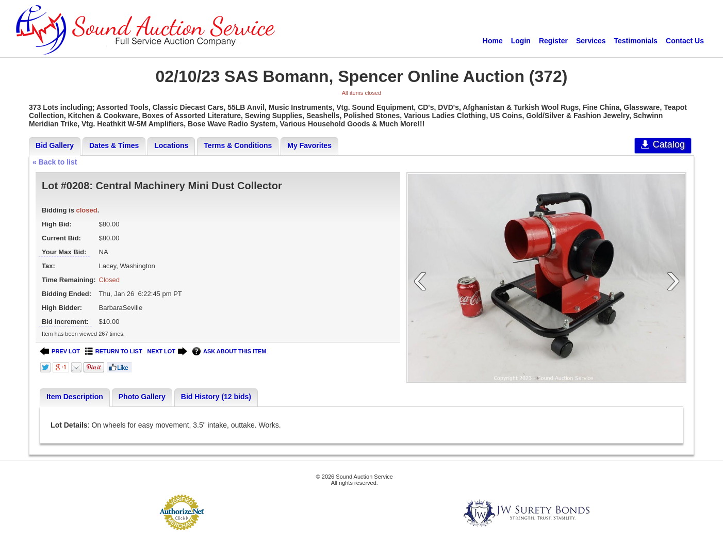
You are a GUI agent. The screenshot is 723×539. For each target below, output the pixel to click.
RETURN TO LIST (113, 351)
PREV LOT (60, 351)
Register (553, 41)
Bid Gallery (55, 145)
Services (591, 41)
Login (521, 41)
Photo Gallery (142, 397)
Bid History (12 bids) (216, 397)
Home (493, 41)
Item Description (74, 397)
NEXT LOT (167, 351)
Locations (171, 145)
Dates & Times (114, 145)
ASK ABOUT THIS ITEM (229, 351)
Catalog (663, 144)
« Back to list (54, 162)
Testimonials (636, 41)
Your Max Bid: (64, 252)
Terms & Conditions (238, 145)
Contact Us (685, 41)
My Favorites (309, 145)
